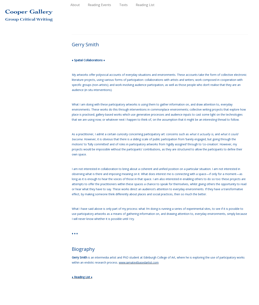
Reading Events (99, 5)
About (75, 5)
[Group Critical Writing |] (30, 12)
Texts (123, 5)
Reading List (145, 5)
